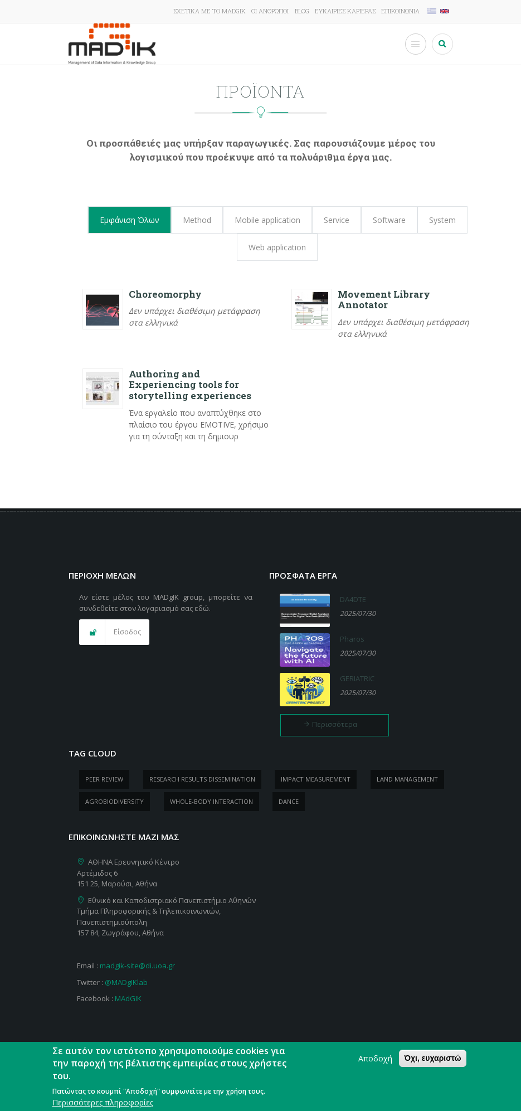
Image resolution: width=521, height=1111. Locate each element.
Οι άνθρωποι (270, 11)
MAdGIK (128, 998)
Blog (302, 11)
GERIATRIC (357, 678)
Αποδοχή (375, 1064)
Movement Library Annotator (384, 300)
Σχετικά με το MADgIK (209, 11)
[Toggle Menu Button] (415, 44)
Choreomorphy (165, 294)
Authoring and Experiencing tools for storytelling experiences (190, 384)
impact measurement (315, 779)
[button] (114, 632)
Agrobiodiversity (114, 801)
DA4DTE (353, 599)
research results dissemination (202, 779)
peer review (104, 779)
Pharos (352, 639)
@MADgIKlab (126, 982)
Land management (407, 779)
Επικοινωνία (400, 11)
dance (289, 801)
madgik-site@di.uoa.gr (137, 965)
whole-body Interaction (211, 801)
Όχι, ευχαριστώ (432, 1064)
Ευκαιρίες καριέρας (345, 11)
